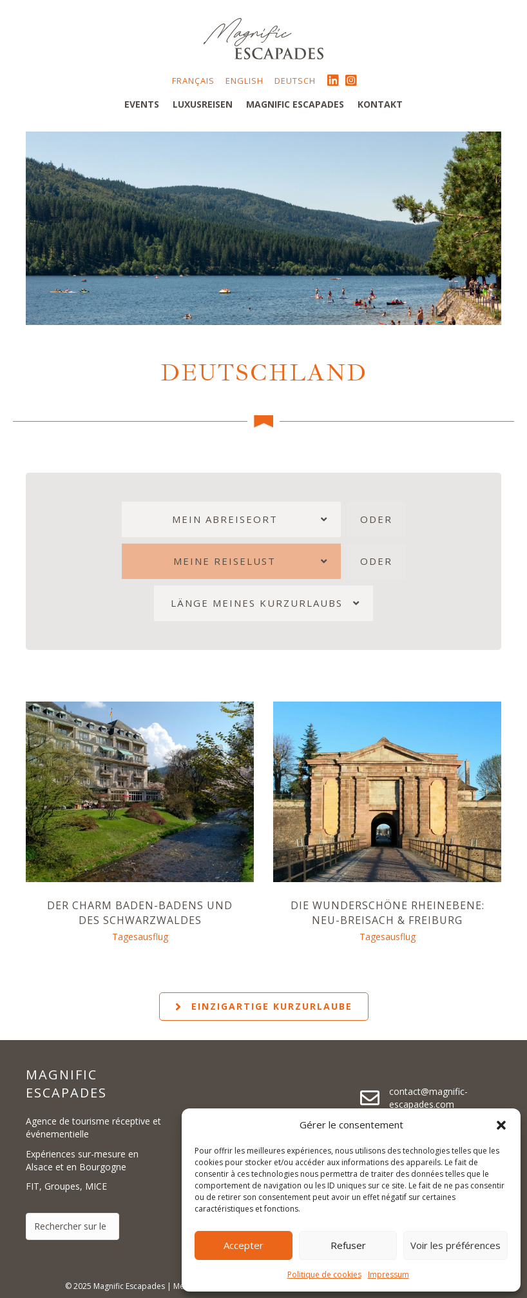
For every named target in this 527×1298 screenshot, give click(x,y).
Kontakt (380, 104)
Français (193, 80)
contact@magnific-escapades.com (428, 1097)
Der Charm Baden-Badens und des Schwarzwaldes (140, 912)
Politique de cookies (324, 1274)
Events (141, 104)
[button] (501, 1125)
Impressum (388, 1274)
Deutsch (295, 80)
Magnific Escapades (295, 104)
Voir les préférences (455, 1245)
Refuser (348, 1245)
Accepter (244, 1245)
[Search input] (72, 1226)
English (244, 80)
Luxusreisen (203, 104)
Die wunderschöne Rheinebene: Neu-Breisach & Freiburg (387, 912)
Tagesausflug (140, 936)
